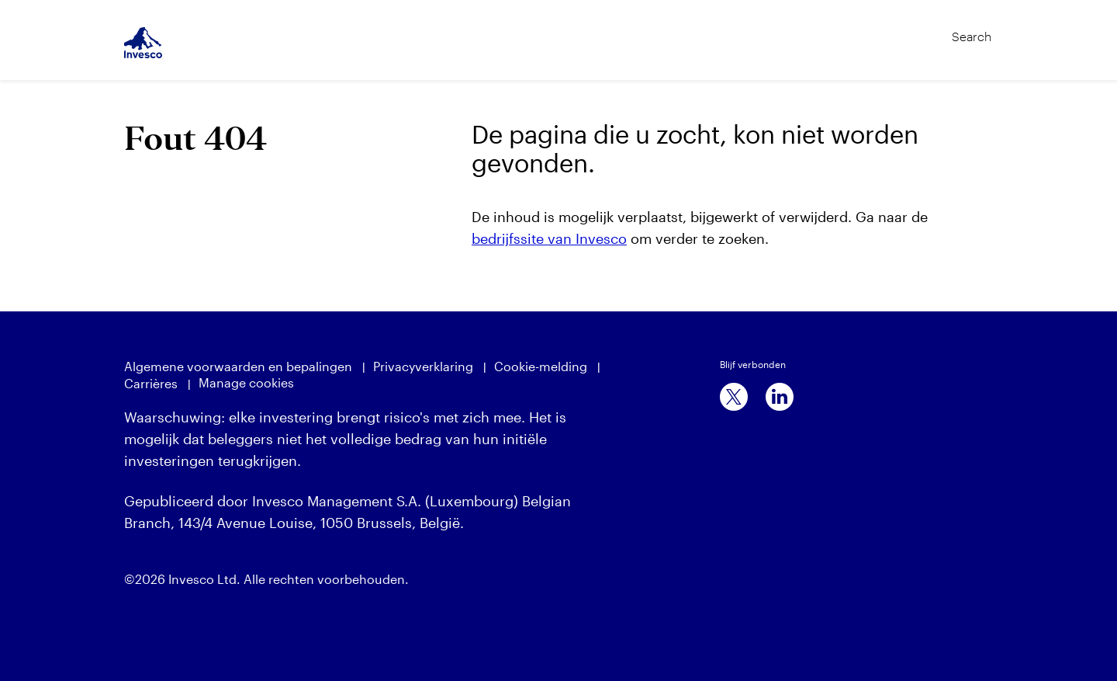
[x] (734, 397)
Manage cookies (246, 382)
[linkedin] (780, 397)
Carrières (151, 383)
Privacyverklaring (423, 366)
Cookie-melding (540, 366)
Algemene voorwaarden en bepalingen (238, 366)
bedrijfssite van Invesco (549, 238)
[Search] (939, 29)
